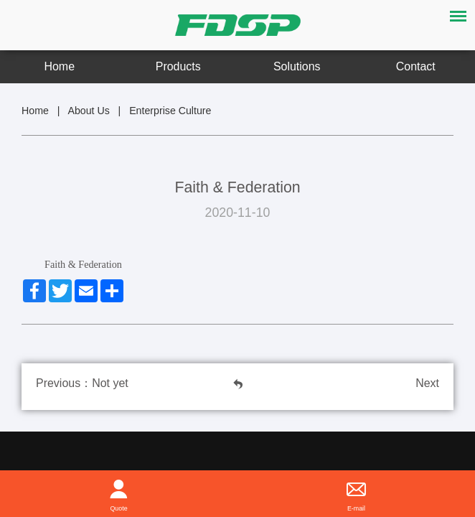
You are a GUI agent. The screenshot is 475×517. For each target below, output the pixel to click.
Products (178, 66)
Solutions (297, 66)
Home (59, 66)
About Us (88, 110)
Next (427, 383)
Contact (416, 66)
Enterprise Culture (170, 110)
